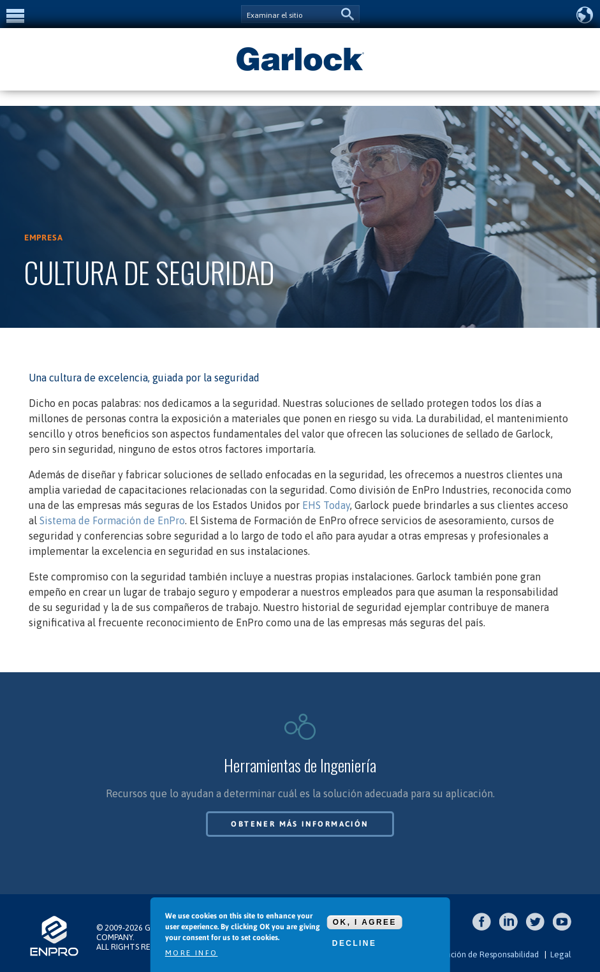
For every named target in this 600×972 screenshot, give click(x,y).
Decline (354, 943)
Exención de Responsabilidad (486, 954)
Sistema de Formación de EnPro (112, 520)
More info (191, 953)
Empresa (43, 237)
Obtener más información (300, 824)
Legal (560, 954)
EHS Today (326, 505)
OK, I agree (365, 922)
